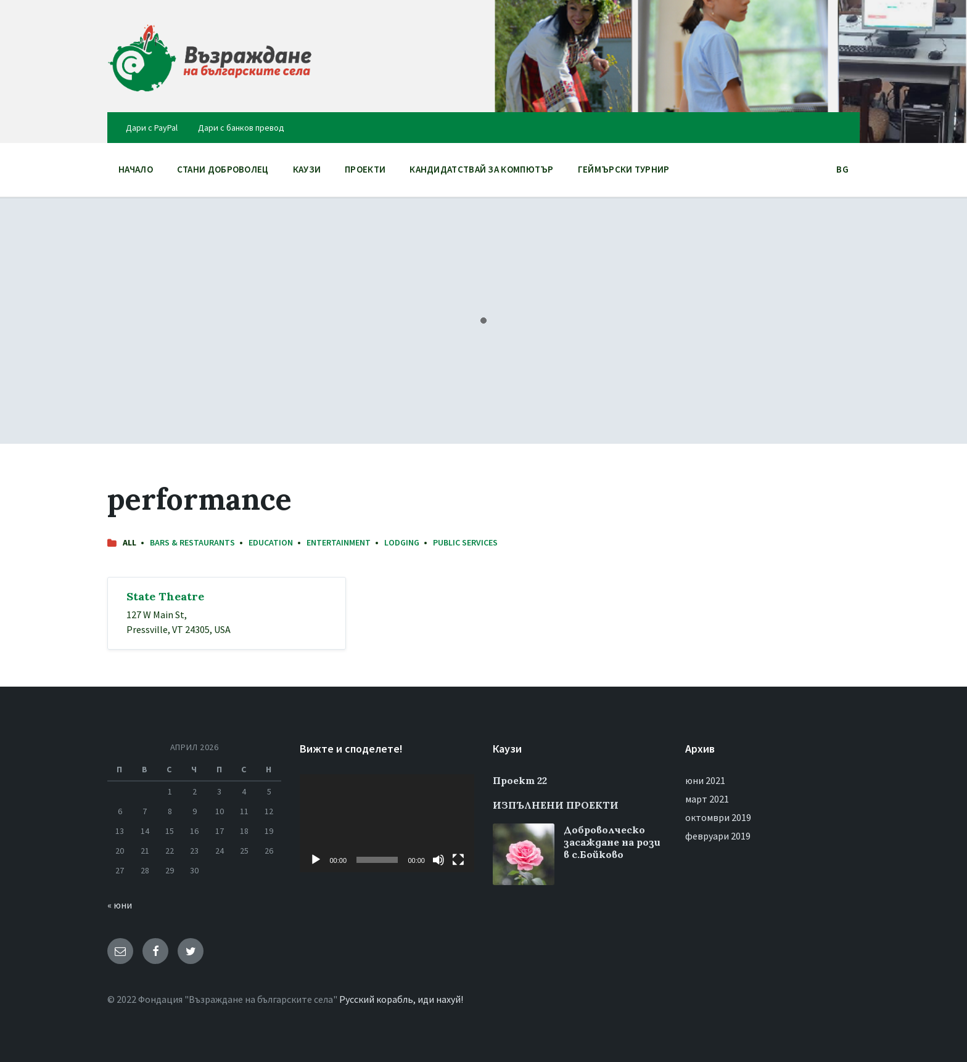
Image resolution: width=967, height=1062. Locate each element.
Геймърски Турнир (624, 169)
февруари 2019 (718, 836)
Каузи (307, 169)
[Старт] (316, 860)
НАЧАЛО (135, 169)
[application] (387, 823)
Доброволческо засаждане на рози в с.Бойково (612, 841)
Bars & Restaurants (192, 542)
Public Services (465, 542)
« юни (119, 905)
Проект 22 (520, 780)
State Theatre (165, 596)
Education (271, 542)
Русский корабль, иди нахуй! (401, 999)
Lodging (401, 542)
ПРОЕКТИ (365, 172)
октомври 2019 (718, 817)
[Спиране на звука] (438, 860)
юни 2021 (705, 780)
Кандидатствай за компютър (481, 169)
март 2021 (707, 799)
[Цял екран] (458, 860)
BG (842, 172)
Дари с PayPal (152, 127)
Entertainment (339, 542)
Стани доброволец (223, 169)
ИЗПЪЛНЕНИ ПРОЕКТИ (556, 805)
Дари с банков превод (241, 127)
